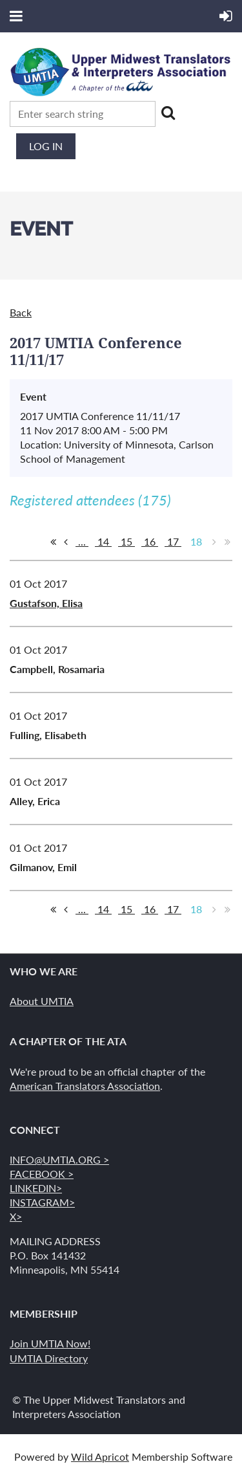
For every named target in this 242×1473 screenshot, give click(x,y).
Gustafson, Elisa (46, 603)
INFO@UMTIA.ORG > (59, 1159)
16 (149, 541)
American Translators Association (85, 1086)
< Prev (66, 541)
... (82, 541)
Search (167, 112)
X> (16, 1216)
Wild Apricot (100, 1456)
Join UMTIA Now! (50, 1343)
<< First (53, 541)
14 (103, 541)
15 (126, 541)
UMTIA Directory (49, 1358)
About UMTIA (42, 1001)
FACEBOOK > (42, 1174)
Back (21, 312)
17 (173, 541)
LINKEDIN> (36, 1188)
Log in (46, 146)
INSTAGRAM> (42, 1202)
